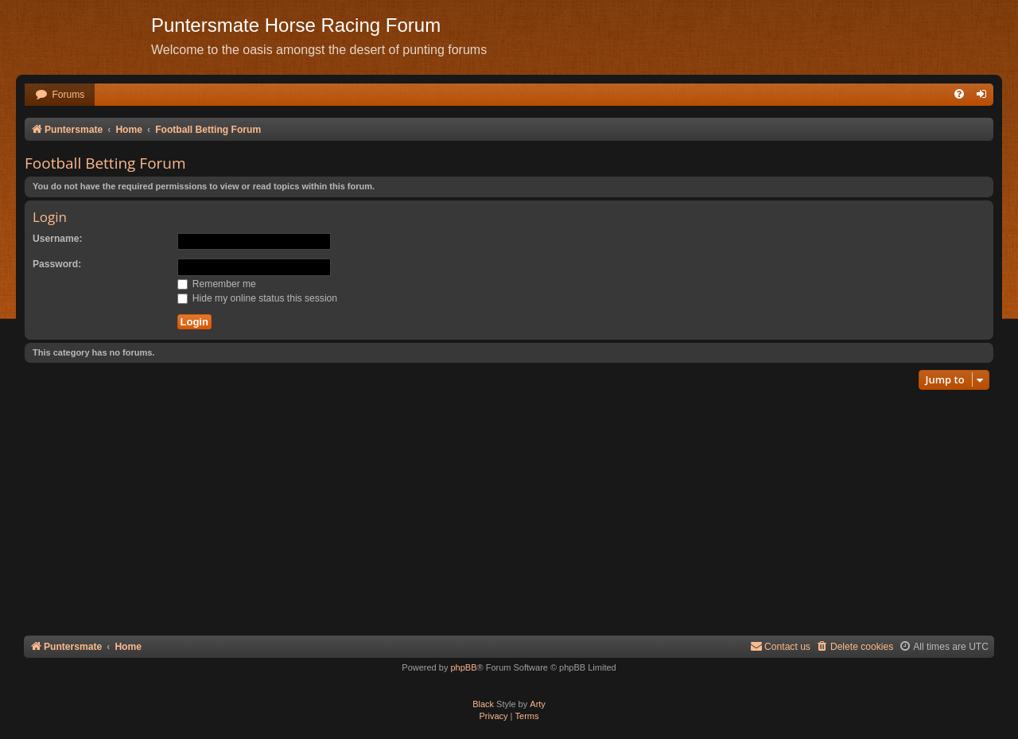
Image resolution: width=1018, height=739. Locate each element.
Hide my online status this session (257, 298)
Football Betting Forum (105, 163)
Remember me (216, 284)
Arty (538, 704)
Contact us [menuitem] (780, 646)
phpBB (463, 667)
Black (483, 704)
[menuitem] (59, 95)
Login (50, 217)
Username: (58, 238)
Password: (57, 264)
